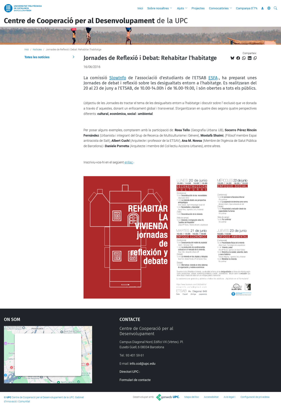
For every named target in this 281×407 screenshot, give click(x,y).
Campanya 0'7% (246, 8)
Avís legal (229, 397)
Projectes (198, 8)
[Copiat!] (255, 58)
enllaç (129, 162)
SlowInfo (117, 77)
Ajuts (180, 8)
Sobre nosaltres (158, 8)
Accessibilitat (211, 397)
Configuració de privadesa (255, 397)
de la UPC (96, 20)
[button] (171, 8)
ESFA (213, 77)
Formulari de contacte (135, 380)
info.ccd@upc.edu (142, 363)
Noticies (37, 49)
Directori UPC (129, 371)
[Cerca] (275, 8)
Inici (140, 8)
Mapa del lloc (191, 397)
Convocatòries (219, 8)
